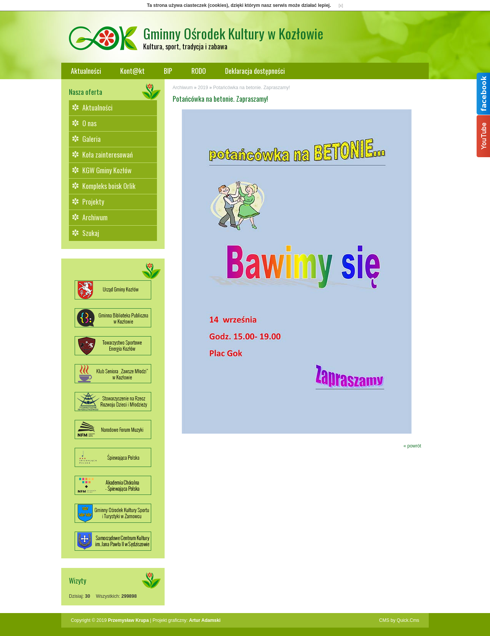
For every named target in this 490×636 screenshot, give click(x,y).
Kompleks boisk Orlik (109, 186)
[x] (341, 5)
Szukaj (90, 233)
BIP (168, 71)
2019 (203, 87)
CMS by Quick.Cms (399, 620)
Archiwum (95, 217)
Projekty (93, 202)
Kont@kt (132, 71)
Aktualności (86, 71)
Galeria (91, 139)
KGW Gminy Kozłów (107, 170)
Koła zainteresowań (107, 154)
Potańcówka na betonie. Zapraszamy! (251, 87)
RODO (198, 71)
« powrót (412, 446)
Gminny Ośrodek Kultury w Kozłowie (233, 33)
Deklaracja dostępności (255, 71)
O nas (89, 123)
